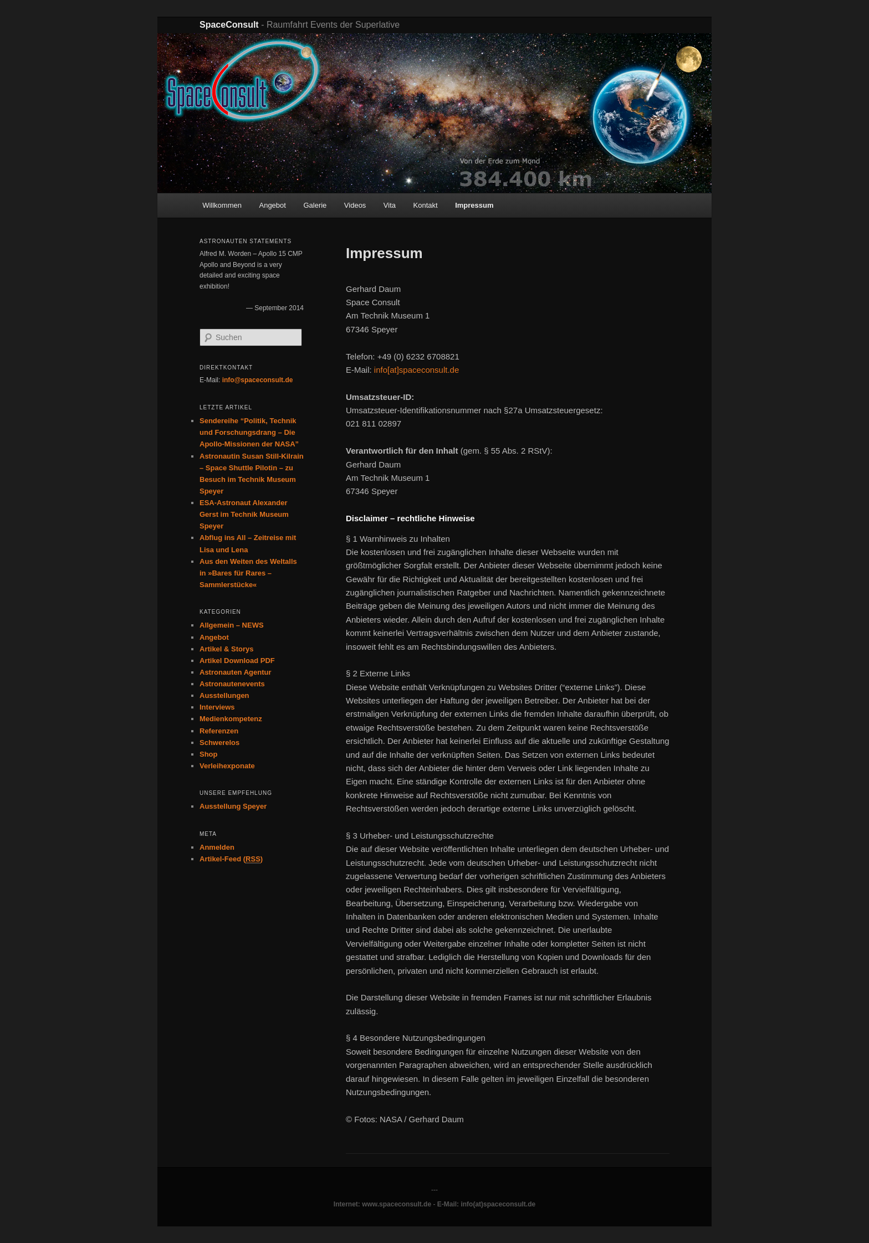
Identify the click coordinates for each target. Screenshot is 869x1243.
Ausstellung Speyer (233, 806)
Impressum (474, 205)
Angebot (272, 205)
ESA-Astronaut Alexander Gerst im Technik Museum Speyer (244, 514)
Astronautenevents (232, 684)
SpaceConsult (229, 24)
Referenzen (219, 731)
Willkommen (222, 205)
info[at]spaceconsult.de (416, 369)
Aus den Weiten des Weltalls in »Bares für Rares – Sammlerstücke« (248, 573)
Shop (209, 754)
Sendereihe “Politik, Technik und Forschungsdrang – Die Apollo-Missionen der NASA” (249, 432)
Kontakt (425, 205)
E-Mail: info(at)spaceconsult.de (486, 1204)
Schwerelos (219, 742)
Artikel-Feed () (231, 859)
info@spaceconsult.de (257, 380)
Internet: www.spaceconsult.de (382, 1204)
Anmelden (217, 847)
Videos (355, 205)
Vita (390, 205)
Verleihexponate (227, 766)
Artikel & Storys (227, 649)
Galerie (314, 205)
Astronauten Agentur (236, 672)
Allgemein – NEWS (232, 625)
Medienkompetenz (231, 719)
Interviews (217, 707)
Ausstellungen (224, 695)
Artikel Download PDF (237, 660)
